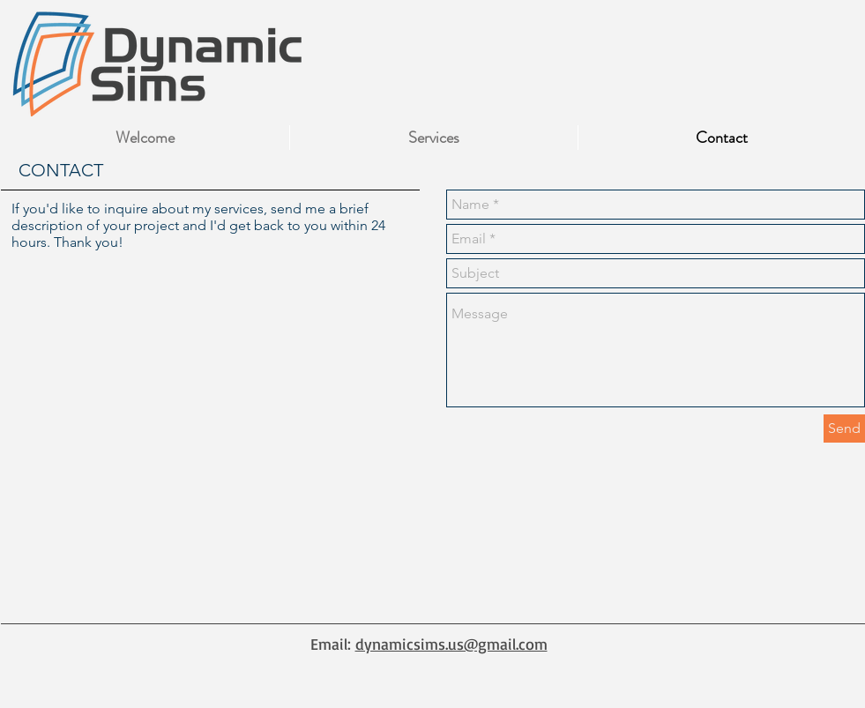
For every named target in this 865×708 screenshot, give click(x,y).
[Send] (844, 428)
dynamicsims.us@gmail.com (451, 643)
